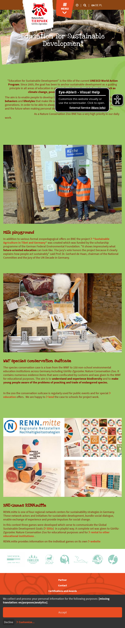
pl (100, 5)
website (95, 541)
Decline (8, 622)
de (97, 5)
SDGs (50, 528)
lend (51, 397)
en (93, 5)
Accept (62, 612)
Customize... (27, 622)
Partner (62, 579)
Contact (62, 585)
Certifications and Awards (62, 591)
